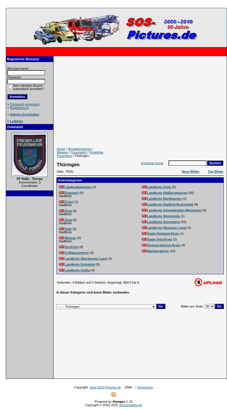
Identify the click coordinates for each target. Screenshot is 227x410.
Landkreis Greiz (159, 187)
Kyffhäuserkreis (77, 253)
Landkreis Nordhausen (164, 198)
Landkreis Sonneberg (163, 222)
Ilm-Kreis (71, 247)
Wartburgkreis (158, 251)
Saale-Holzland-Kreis (163, 233)
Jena (68, 220)
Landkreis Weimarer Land (166, 227)
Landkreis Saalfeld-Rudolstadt (170, 204)
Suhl (68, 229)
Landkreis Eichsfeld (80, 264)
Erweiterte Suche (152, 163)
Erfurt (69, 202)
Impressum (145, 387)
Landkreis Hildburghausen (167, 193)
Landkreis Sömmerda (163, 216)
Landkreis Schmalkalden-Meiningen (174, 210)
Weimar (70, 238)
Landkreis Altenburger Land (86, 258)
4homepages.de (130, 405)
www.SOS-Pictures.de (105, 387)
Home (61, 149)
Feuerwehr (79, 152)
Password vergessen (25, 104)
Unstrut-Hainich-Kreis (163, 245)
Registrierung (19, 107)
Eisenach (72, 193)
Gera (68, 211)
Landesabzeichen (78, 187)
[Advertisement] (29, 287)
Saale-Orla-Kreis (159, 239)
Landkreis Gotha (77, 270)
